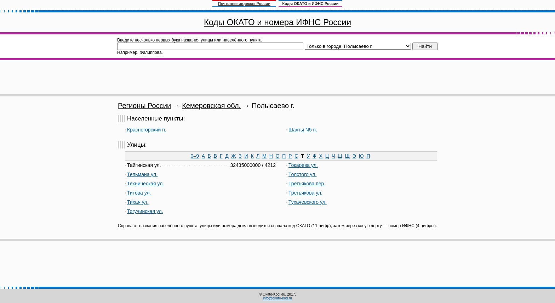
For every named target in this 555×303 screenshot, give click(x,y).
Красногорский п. (146, 130)
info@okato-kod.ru (277, 298)
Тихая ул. (138, 202)
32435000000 (245, 165)
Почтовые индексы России (244, 3)
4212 (270, 165)
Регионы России (144, 106)
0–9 (195, 156)
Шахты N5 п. (302, 130)
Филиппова (150, 52)
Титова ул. (139, 193)
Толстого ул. (302, 174)
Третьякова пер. (306, 183)
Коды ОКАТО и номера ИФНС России (277, 22)
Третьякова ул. (305, 193)
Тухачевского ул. (307, 202)
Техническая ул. (145, 183)
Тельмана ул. (142, 174)
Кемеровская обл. (211, 106)
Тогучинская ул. (145, 211)
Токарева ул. (303, 165)
